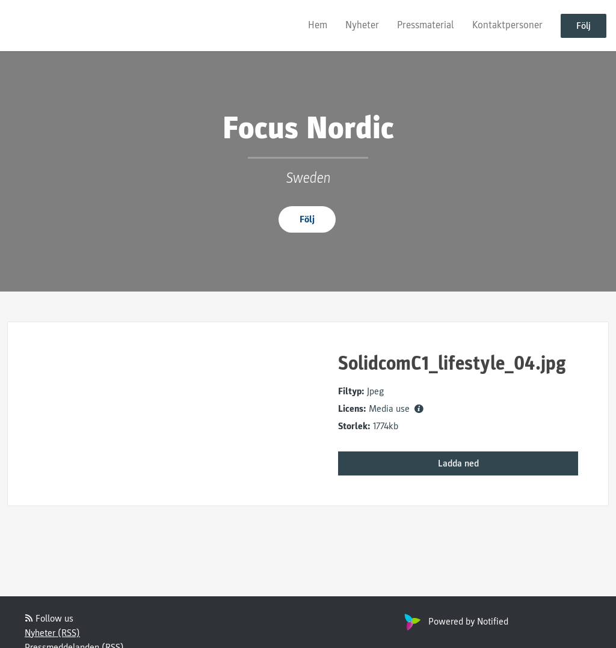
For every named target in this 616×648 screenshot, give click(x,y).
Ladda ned (458, 463)
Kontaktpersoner (507, 25)
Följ (583, 26)
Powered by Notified (454, 622)
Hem (317, 25)
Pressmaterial (425, 25)
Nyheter (362, 25)
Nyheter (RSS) (52, 633)
